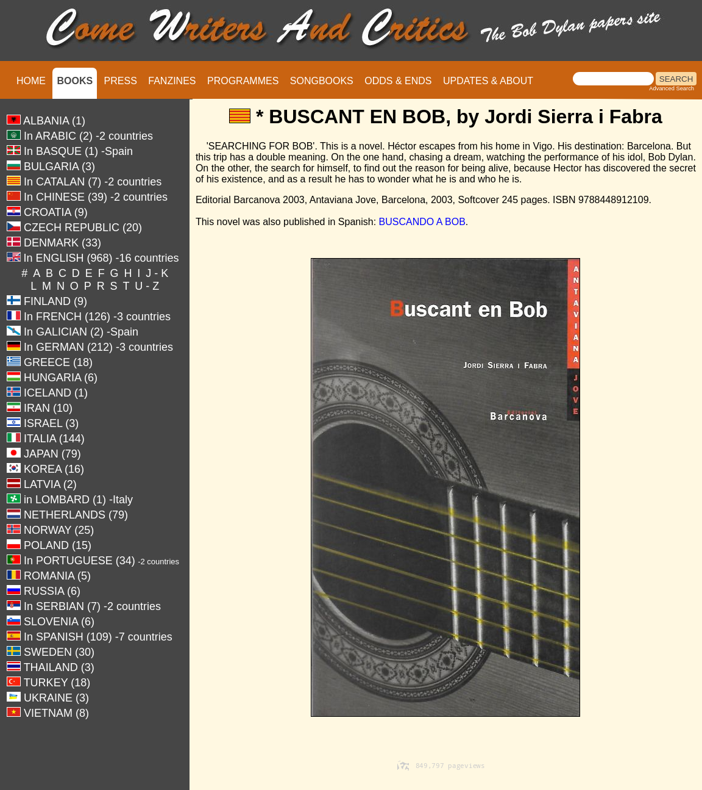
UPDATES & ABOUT (488, 81)
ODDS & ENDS (397, 81)
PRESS (120, 81)
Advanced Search (671, 88)
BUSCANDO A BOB (422, 222)
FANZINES (172, 81)
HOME (31, 81)
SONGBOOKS (321, 81)
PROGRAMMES (242, 81)
